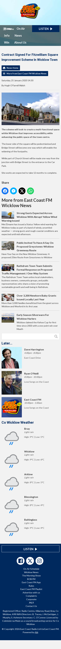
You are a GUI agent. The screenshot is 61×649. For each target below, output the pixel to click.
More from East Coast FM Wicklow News (27, 73)
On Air (21, 28)
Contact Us (31, 606)
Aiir (36, 632)
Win (6, 42)
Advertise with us (31, 592)
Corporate (31, 599)
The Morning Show (31, 575)
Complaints (31, 595)
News (18, 35)
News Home (12, 68)
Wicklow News (31, 572)
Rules (31, 585)
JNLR (31, 602)
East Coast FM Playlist (31, 589)
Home (8, 28)
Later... (7, 343)
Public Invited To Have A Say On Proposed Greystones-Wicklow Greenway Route (35, 246)
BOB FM (31, 579)
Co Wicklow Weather (18, 422)
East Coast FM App (31, 582)
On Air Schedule (31, 568)
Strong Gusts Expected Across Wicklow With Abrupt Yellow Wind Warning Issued (29, 217)
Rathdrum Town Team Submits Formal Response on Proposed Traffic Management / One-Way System (27, 269)
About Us (20, 42)
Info (7, 35)
